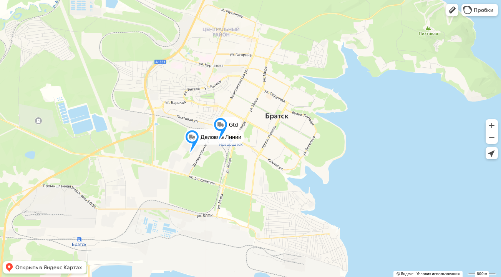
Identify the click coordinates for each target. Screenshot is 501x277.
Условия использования (438, 274)
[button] (452, 10)
